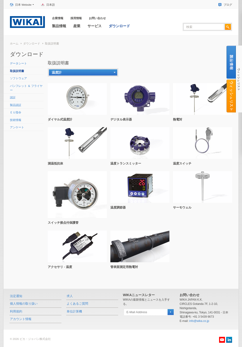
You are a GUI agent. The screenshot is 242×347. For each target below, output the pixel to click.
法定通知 (16, 296)
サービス (94, 26)
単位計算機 (74, 311)
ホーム (14, 43)
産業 (76, 26)
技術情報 (15, 119)
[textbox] (204, 27)
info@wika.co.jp (199, 321)
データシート (18, 63)
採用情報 (76, 18)
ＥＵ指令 (15, 112)
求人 (70, 296)
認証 (13, 97)
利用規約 (16, 311)
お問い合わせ (97, 18)
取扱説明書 (52, 43)
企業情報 (57, 18)
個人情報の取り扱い (24, 303)
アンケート (17, 127)
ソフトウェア (18, 78)
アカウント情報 (20, 319)
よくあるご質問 (77, 303)
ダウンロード (119, 26)
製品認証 (15, 105)
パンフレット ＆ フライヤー (26, 88)
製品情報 (59, 26)
